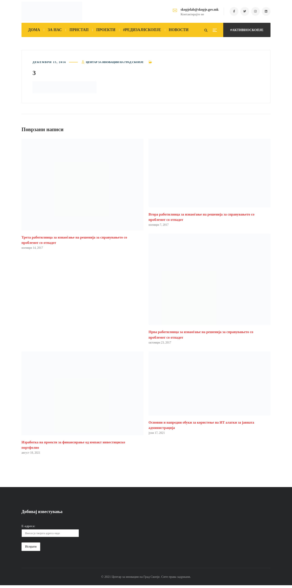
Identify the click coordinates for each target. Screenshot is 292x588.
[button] (64, 89)
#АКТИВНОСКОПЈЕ (246, 30)
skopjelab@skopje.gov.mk (196, 9)
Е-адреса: (28, 528)
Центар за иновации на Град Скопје (114, 63)
